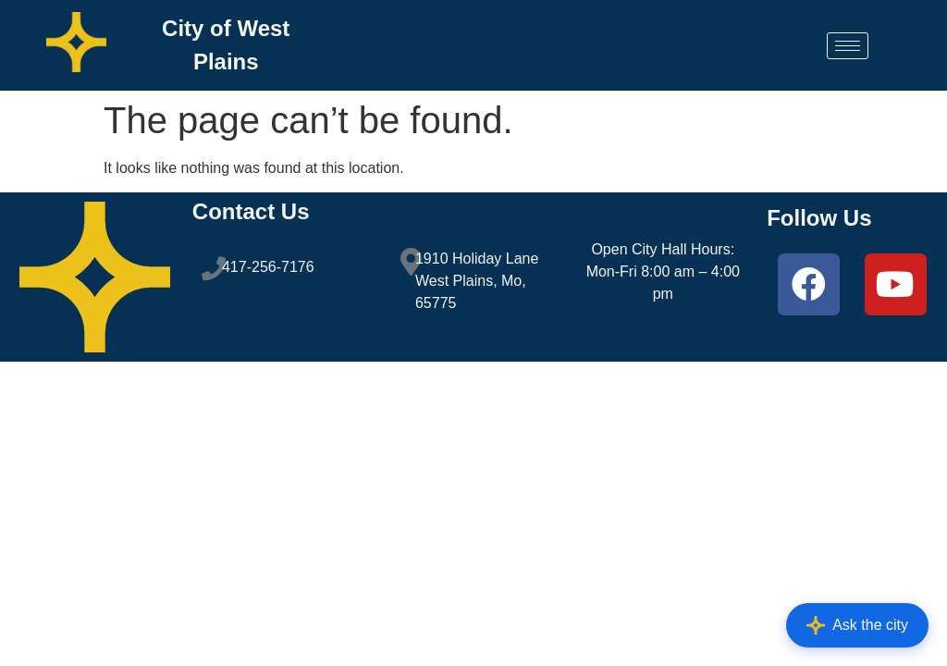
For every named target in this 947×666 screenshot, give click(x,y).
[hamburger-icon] (847, 45)
